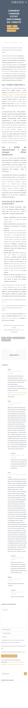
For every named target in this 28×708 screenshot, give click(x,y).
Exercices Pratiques (11, 30)
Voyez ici (4, 305)
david (9, 369)
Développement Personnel (12, 28)
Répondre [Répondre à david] (11, 373)
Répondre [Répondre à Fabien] (11, 580)
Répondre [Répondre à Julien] (14, 457)
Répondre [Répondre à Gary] (11, 404)
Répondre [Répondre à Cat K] (24, 474)
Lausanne (21, 330)
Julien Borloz (7, 42)
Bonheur (9, 26)
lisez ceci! (4, 302)
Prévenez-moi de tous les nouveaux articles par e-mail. (13, 651)
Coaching (15, 26)
